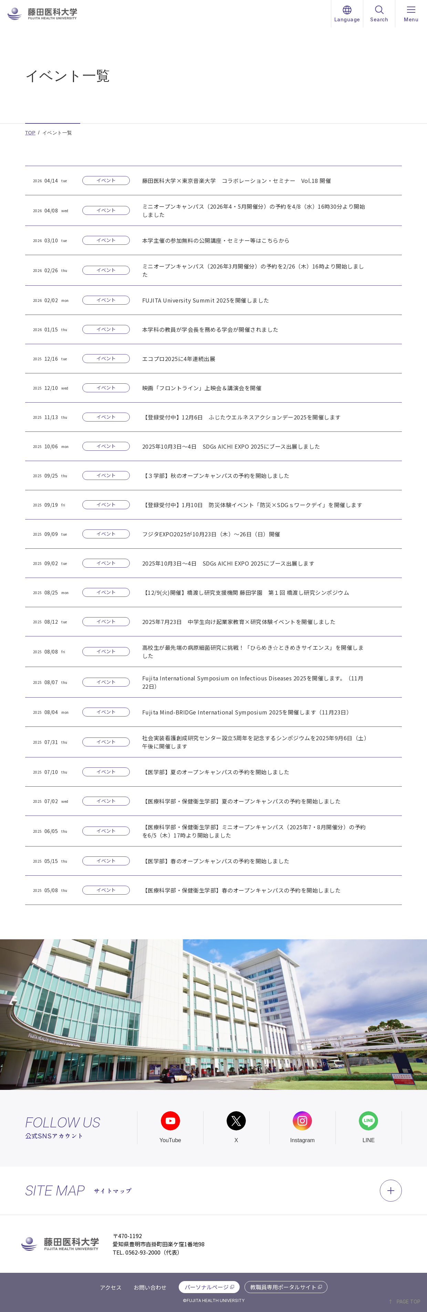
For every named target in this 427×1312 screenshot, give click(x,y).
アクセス (111, 1287)
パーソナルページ (207, 1287)
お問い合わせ (150, 1287)
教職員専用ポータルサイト (283, 1287)
